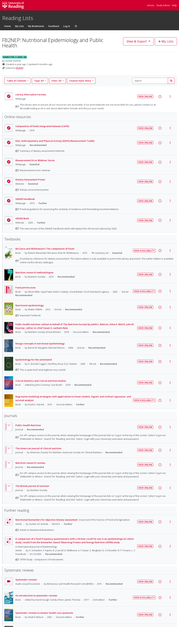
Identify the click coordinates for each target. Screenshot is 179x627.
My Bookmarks (36, 26)
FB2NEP (20, 67)
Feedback (53, 26)
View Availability (144, 250)
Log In (66, 26)
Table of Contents (17, 80)
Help (174, 5)
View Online (145, 96)
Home (7, 26)
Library (151, 5)
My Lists (19, 26)
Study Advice (163, 5)
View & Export (137, 41)
